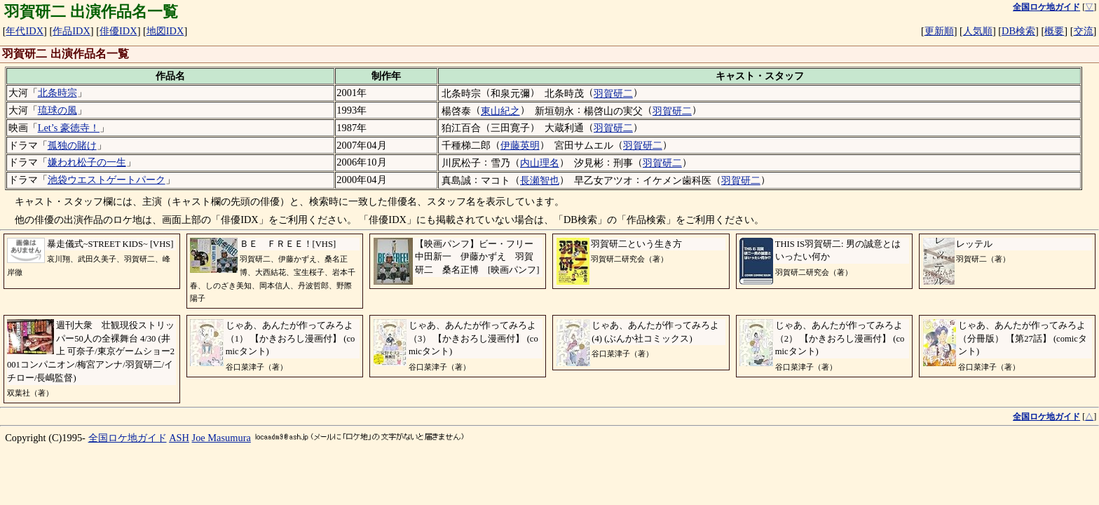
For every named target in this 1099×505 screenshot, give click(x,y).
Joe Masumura (221, 437)
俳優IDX (118, 30)
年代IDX (24, 30)
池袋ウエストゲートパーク (106, 179)
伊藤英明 (520, 145)
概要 (1054, 30)
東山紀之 (500, 110)
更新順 (939, 30)
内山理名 (539, 162)
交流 (1083, 30)
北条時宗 (57, 92)
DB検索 (1018, 30)
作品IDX (71, 30)
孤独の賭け (72, 145)
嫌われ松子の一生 (87, 162)
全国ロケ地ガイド (127, 437)
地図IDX (165, 30)
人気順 (977, 30)
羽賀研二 (613, 93)
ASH (179, 437)
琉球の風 (57, 110)
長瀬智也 (539, 180)
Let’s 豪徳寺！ (69, 127)
